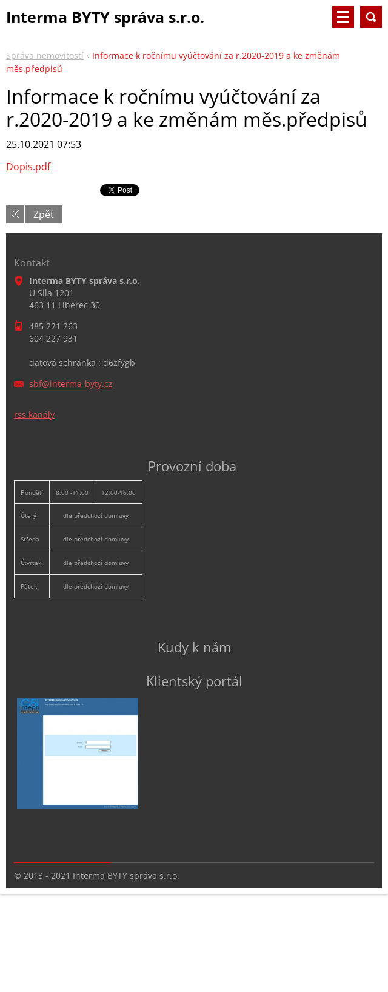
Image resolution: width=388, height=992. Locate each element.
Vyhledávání (371, 17)
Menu (343, 17)
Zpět (43, 214)
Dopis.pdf (28, 166)
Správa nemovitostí (45, 55)
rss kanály (34, 414)
